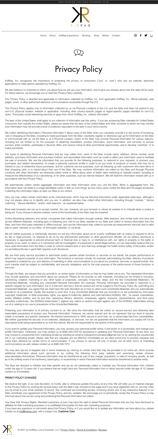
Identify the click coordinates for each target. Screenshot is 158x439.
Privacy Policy (68, 429)
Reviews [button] (103, 429)
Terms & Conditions (87, 429)
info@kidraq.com (28, 411)
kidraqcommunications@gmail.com (102, 334)
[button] (151, 35)
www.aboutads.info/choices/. (20, 356)
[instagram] (135, 35)
